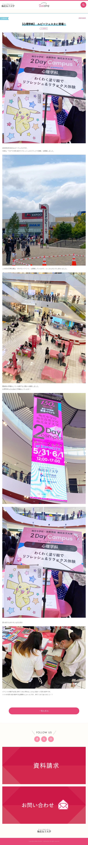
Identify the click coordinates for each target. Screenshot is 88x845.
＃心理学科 (44, 28)
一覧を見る (44, 711)
